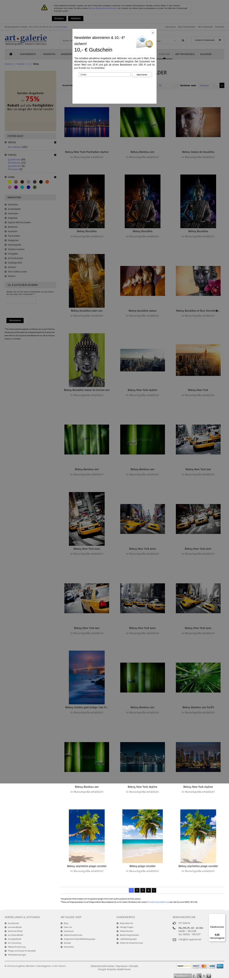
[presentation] (115, 85)
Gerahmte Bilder (15, 931)
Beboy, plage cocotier (142, 866)
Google (199, 976)
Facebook (194, 976)
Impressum (69, 931)
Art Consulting (14, 942)
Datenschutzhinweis (73, 935)
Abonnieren (142, 74)
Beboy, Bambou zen (87, 786)
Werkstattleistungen (17, 954)
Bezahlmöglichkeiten (129, 935)
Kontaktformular (163, 902)
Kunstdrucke (13, 923)
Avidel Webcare (59, 966)
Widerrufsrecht (126, 931)
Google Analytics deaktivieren (114, 969)
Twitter (204, 976)
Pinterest (209, 976)
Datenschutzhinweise (102, 966)
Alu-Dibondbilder (15, 935)
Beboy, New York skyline (142, 786)
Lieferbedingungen (128, 939)
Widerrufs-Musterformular (131, 942)
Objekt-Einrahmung (17, 946)
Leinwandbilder (15, 927)
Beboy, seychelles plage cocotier (86, 866)
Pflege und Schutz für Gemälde (22, 950)
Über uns (68, 927)
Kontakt (67, 942)
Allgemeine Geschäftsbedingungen (80, 939)
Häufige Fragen (126, 927)
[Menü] (223, 916)
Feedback (183, 976)
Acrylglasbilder (14, 939)
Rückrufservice (152, 902)
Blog (66, 923)
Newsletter (69, 946)
